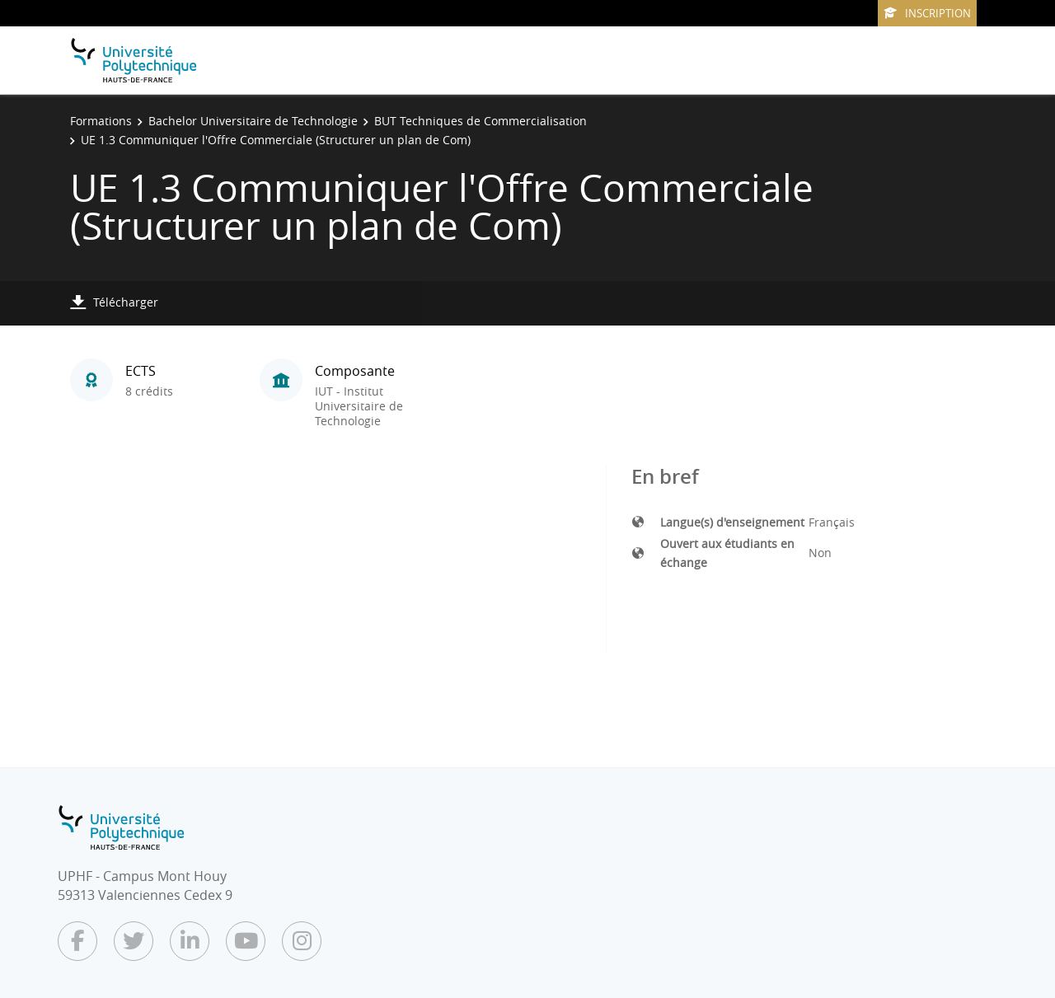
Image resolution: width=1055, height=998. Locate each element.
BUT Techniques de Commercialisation (480, 121)
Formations (101, 121)
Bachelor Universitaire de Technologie (253, 121)
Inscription (927, 13)
